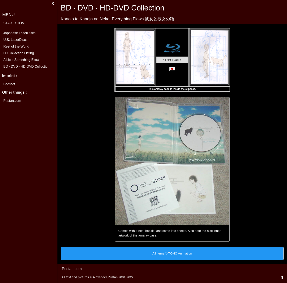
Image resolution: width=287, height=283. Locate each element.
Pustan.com (12, 100)
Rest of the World (16, 46)
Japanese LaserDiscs (19, 33)
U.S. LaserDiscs (15, 39)
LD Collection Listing (18, 53)
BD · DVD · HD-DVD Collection (26, 66)
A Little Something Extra (21, 60)
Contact (9, 84)
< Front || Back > (172, 59)
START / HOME (15, 23)
